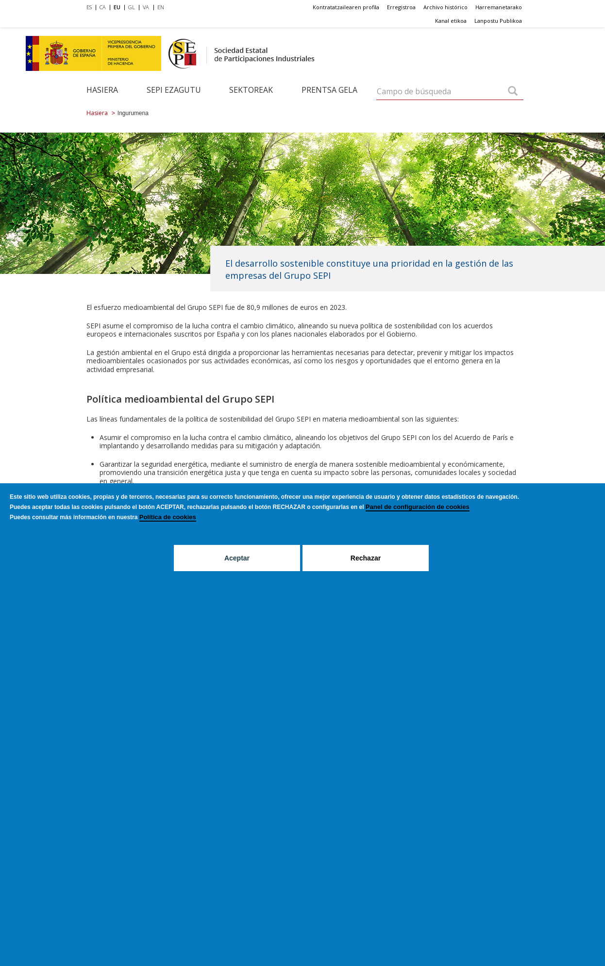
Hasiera (102, 90)
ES (89, 7)
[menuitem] (91, 7)
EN (160, 7)
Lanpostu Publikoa (498, 20)
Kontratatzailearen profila (346, 7)
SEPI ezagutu (174, 90)
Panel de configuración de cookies (418, 506)
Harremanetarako (498, 7)
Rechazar (366, 558)
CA (103, 7)
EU (117, 7)
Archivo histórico (445, 7)
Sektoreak (251, 90)
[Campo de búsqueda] (512, 92)
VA (146, 7)
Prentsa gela (329, 90)
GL (131, 7)
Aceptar (237, 558)
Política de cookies (167, 517)
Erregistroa (401, 7)
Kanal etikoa (451, 20)
